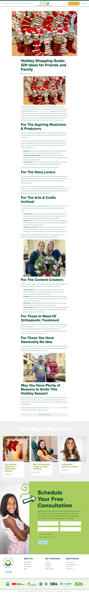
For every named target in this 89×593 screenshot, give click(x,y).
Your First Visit (69, 562)
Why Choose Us (28, 562)
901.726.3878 (6, 3)
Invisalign (47, 562)
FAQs (25, 569)
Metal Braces (48, 564)
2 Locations (29, 3)
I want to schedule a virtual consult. (47, 537)
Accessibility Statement (59, 591)
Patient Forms (69, 566)
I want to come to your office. (46, 534)
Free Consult (73, 3)
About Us (28, 558)
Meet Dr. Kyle (27, 564)
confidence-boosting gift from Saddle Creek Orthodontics (48, 327)
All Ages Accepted (49, 569)
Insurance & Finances (71, 564)
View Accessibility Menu (49, 591)
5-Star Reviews (27, 566)
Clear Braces (48, 566)
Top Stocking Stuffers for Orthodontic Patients (10, 467)
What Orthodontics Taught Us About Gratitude (41, 466)
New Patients (72, 558)
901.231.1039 (58, 516)
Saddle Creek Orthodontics (42, 111)
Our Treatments (52, 558)
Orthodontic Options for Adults (70, 465)
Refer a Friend (69, 569)
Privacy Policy (41, 591)
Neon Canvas (69, 591)
